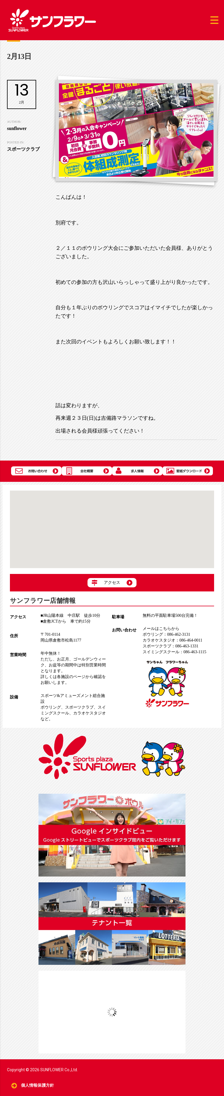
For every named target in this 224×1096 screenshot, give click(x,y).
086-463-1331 (170, 646)
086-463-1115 (174, 652)
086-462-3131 (166, 634)
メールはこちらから (161, 628)
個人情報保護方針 (37, 1085)
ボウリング (51, 707)
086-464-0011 (172, 640)
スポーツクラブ (79, 707)
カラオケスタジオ (89, 713)
